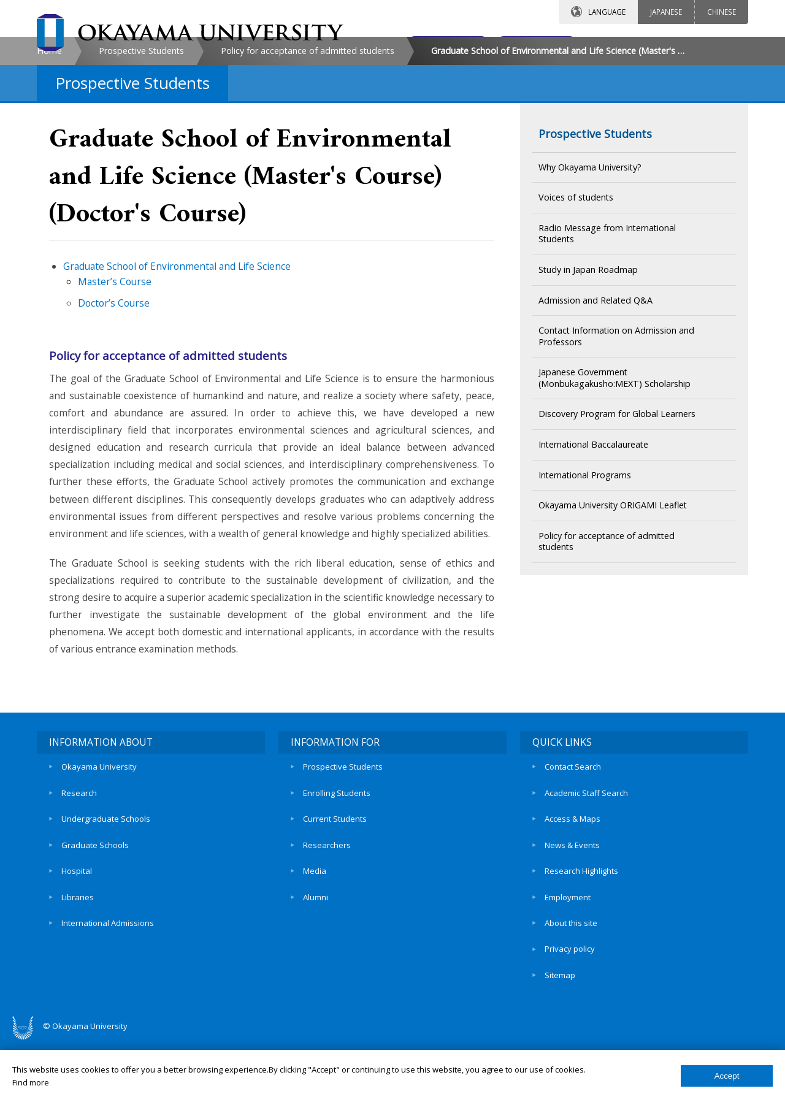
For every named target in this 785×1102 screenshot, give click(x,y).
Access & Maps (572, 910)
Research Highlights (581, 952)
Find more (30, 1082)
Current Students (335, 910)
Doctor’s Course (114, 406)
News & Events (572, 931)
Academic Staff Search (586, 889)
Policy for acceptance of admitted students (307, 154)
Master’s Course (114, 385)
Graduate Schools (95, 931)
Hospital (76, 952)
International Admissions (107, 994)
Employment (568, 973)
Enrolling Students (336, 889)
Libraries (77, 973)
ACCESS (524, 47)
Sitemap (560, 1036)
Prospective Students (141, 154)
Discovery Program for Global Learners (616, 518)
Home (49, 154)
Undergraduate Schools (105, 910)
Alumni (315, 973)
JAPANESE (666, 12)
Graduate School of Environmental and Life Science (177, 370)
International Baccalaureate (593, 548)
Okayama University (99, 868)
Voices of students (575, 301)
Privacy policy (570, 1015)
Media (314, 952)
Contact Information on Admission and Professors (616, 440)
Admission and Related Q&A (595, 404)
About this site (571, 994)
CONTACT (419, 47)
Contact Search (573, 868)
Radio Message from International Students (607, 337)
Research (79, 889)
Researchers (327, 931)
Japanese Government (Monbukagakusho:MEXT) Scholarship (614, 482)
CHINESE (721, 12)
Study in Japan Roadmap (588, 373)
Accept (727, 1076)
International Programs (584, 578)
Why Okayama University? (589, 271)
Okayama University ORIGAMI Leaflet (612, 609)
